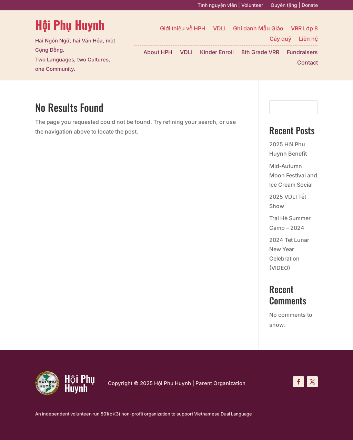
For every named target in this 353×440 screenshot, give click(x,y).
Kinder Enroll (217, 53)
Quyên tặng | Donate (294, 5)
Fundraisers (302, 53)
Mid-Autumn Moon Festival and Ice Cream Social (293, 175)
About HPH (157, 53)
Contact (307, 63)
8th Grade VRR (260, 53)
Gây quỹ (280, 39)
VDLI (219, 29)
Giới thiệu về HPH (182, 29)
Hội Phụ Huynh (69, 24)
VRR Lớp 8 (304, 29)
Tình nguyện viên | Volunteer (230, 5)
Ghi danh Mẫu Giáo (258, 29)
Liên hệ (308, 39)
